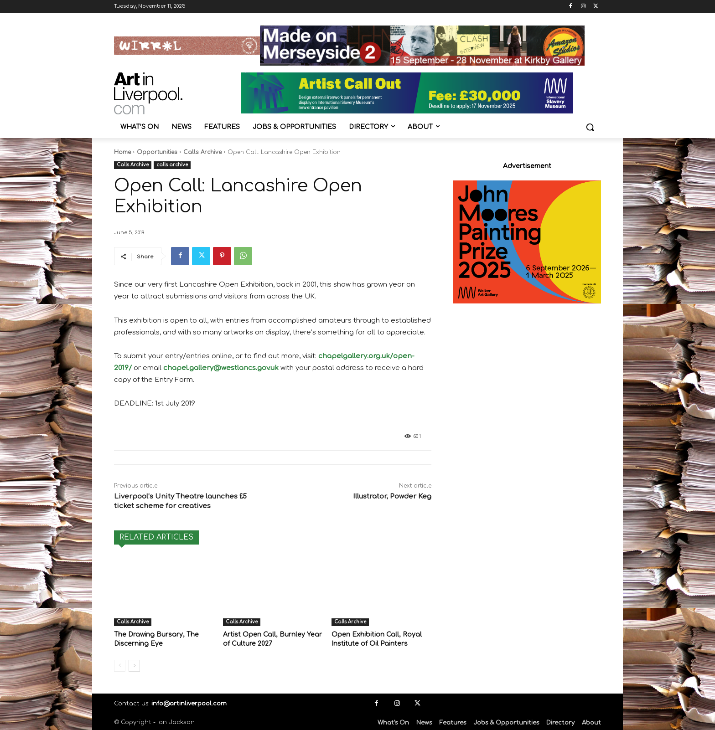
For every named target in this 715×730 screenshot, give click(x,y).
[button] (590, 127)
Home (122, 152)
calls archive (172, 165)
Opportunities (157, 152)
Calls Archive (202, 152)
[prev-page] (119, 665)
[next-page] (134, 665)
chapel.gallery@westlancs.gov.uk (221, 368)
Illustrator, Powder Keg (392, 496)
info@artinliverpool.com (189, 702)
